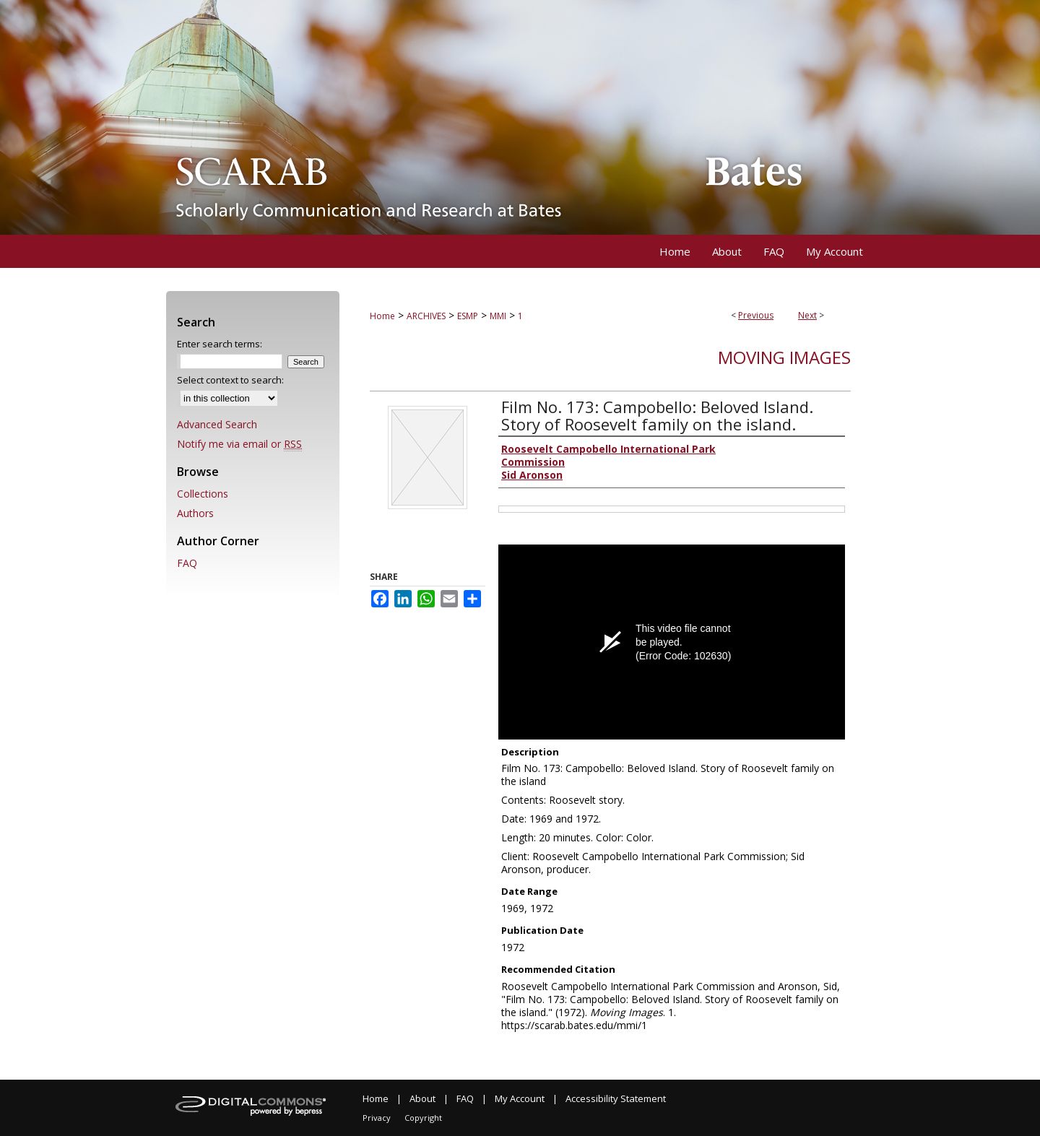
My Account (520, 1098)
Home (382, 316)
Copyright (423, 1117)
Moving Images (784, 357)
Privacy (377, 1117)
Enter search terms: (219, 343)
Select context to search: (230, 379)
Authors (195, 513)
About (423, 1098)
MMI (498, 316)
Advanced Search (217, 424)
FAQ (187, 563)
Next (807, 315)
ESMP (467, 316)
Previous (756, 315)
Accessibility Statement (616, 1098)
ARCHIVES (426, 316)
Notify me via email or (239, 444)
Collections (202, 493)
